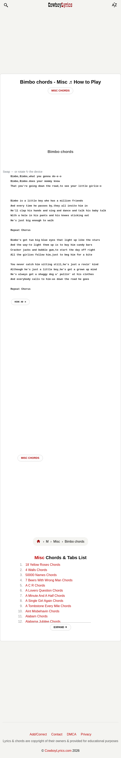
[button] (6, 5)
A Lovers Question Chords (44, 590)
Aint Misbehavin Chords (42, 611)
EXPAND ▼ (60, 627)
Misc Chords (60, 90)
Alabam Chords (36, 616)
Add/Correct (38, 734)
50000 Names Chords (41, 575)
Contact (56, 734)
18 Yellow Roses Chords (42, 564)
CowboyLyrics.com (58, 750)
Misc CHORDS (30, 457)
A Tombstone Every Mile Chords (48, 606)
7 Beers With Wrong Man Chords (48, 580)
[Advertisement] (60, 40)
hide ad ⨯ (20, 302)
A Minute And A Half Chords (45, 595)
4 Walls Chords (36, 570)
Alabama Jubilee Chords (42, 621)
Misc (40, 557)
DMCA (71, 734)
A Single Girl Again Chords (44, 600)
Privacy (86, 734)
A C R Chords (35, 585)
